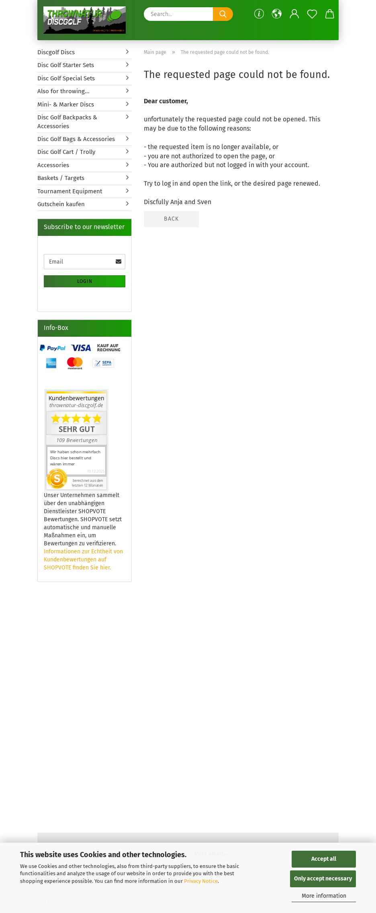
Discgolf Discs (56, 52)
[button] (277, 14)
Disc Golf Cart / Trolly (66, 152)
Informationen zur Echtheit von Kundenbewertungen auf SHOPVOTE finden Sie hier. (83, 559)
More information (324, 896)
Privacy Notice (201, 881)
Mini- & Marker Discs (65, 104)
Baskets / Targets (60, 178)
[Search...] (223, 14)
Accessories (53, 165)
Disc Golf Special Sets (66, 78)
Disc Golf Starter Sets (65, 65)
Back (171, 218)
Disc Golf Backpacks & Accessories (67, 121)
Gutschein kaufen (61, 204)
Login (84, 281)
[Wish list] (312, 14)
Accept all (323, 859)
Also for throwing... (63, 91)
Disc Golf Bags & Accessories (76, 139)
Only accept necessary (323, 878)
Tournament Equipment (69, 191)
